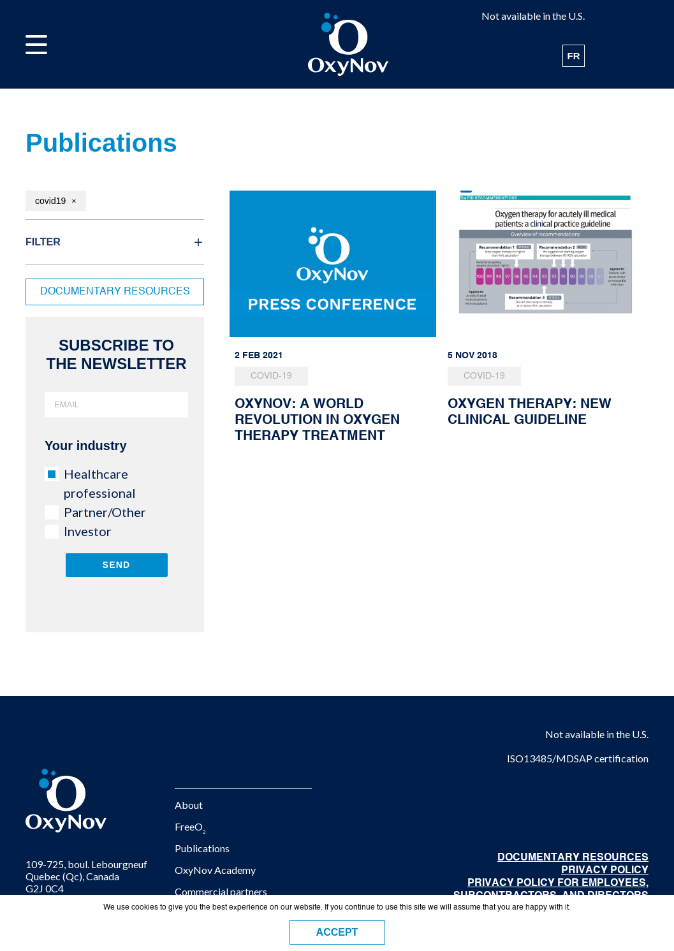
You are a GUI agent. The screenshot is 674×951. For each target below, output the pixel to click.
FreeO (190, 826)
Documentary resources (115, 292)
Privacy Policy (604, 871)
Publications (202, 848)
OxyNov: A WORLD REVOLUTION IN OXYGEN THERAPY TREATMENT (317, 420)
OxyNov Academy (215, 870)
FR (574, 55)
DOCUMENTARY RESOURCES (572, 858)
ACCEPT (337, 932)
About (189, 805)
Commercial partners (221, 891)
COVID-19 (271, 376)
